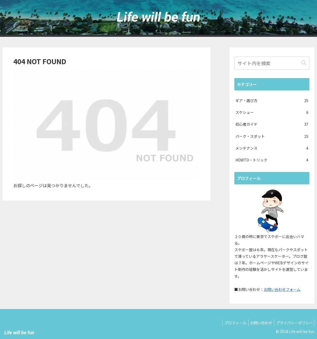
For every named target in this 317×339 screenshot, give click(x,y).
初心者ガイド (271, 124)
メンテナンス (271, 148)
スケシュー (271, 112)
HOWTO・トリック (271, 160)
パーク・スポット (271, 136)
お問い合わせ (259, 322)
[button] (304, 63)
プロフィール (231, 322)
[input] (271, 63)
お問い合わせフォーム (282, 289)
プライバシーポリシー (293, 322)
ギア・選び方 (271, 100)
